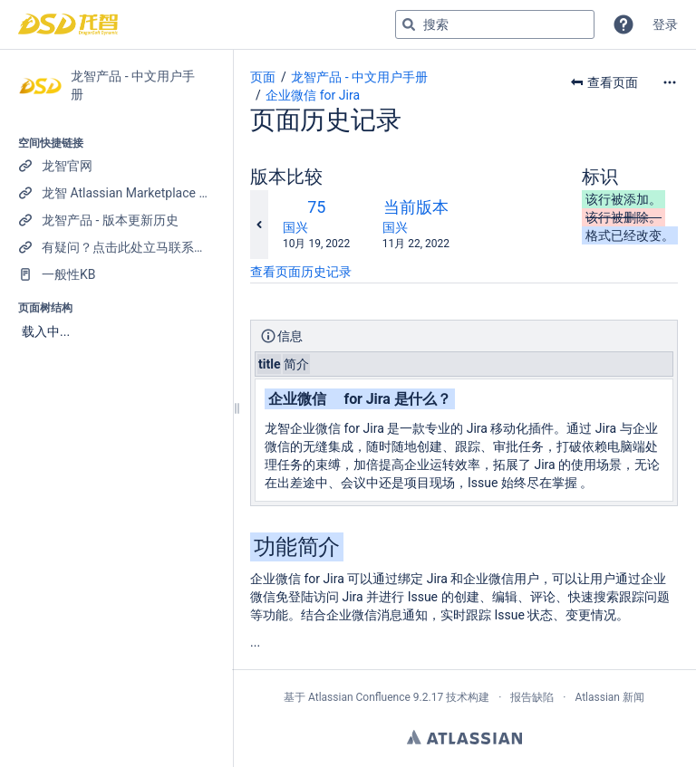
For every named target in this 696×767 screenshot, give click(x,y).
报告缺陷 (532, 697)
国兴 (295, 227)
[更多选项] (669, 82)
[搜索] (408, 24)
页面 (263, 77)
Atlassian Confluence (359, 697)
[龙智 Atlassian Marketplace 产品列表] (116, 192)
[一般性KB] (116, 274)
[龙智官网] (116, 165)
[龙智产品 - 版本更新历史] (116, 220)
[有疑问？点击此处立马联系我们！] (116, 247)
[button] (623, 24)
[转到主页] (68, 24)
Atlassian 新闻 (609, 697)
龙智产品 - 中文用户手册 (359, 77)
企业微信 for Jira (313, 95)
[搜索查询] (494, 24)
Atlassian (464, 737)
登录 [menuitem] (665, 24)
